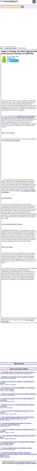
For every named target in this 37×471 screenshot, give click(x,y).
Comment (9, 58)
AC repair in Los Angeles (12, 140)
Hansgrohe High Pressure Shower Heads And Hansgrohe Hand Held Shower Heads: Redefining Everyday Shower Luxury (18, 454)
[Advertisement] (18, 25)
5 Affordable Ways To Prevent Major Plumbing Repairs (18, 372)
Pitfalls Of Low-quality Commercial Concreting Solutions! (19, 394)
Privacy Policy (20, 463)
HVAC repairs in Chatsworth (25, 117)
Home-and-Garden (10, 48)
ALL (1, 48)
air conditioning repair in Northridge (25, 116)
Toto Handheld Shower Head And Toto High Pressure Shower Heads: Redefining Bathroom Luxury (17, 417)
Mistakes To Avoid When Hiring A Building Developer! (18, 377)
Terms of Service (31, 463)
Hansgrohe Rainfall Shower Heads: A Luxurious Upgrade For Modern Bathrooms (15, 424)
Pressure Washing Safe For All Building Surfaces (17, 448)
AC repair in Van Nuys (8, 117)
